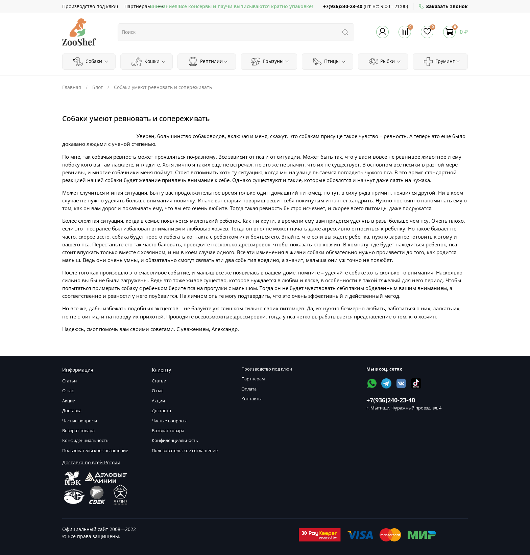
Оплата (249, 389)
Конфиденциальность (85, 440)
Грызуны (270, 61)
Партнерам (137, 6)
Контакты (251, 399)
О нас (68, 391)
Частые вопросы (79, 421)
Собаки (90, 61)
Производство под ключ (90, 6)
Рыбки (385, 61)
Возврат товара (78, 431)
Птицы (329, 61)
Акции (68, 401)
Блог (97, 87)
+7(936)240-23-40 (342, 6)
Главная (71, 87)
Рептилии (208, 61)
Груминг (442, 61)
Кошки (148, 61)
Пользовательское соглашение (95, 450)
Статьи (69, 381)
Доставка (71, 411)
